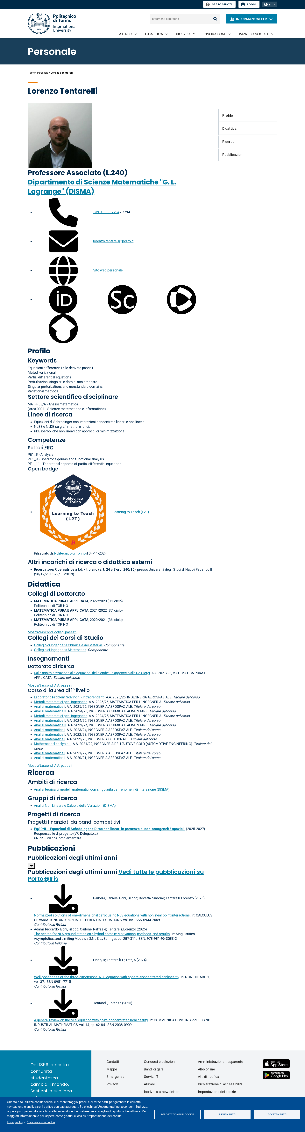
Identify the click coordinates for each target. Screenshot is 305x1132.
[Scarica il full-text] (63, 898)
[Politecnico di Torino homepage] (52, 23)
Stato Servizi (219, 4)
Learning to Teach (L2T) (131, 512)
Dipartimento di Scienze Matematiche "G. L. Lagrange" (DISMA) (102, 186)
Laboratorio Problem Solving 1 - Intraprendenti (69, 697)
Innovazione (215, 34)
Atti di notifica (208, 1077)
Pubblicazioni (51, 848)
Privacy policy (15, 1122)
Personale (42, 72)
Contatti (113, 1062)
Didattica (154, 34)
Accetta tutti (277, 1114)
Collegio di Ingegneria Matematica (60, 650)
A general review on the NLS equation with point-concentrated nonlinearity (91, 1020)
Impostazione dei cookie (177, 1114)
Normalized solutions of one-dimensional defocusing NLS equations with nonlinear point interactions (112, 915)
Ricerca (183, 34)
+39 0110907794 (106, 212)
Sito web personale (108, 270)
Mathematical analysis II (52, 744)
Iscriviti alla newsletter (161, 1092)
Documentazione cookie (41, 1122)
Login (251, 4)
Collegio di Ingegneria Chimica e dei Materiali (68, 645)
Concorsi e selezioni (159, 1062)
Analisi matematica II (50, 711)
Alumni (149, 1084)
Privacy (112, 1084)
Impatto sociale (254, 34)
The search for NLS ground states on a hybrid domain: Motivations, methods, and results (102, 934)
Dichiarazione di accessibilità (220, 1084)
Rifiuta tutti (227, 1114)
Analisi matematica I (49, 706)
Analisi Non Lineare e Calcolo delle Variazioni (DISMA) (75, 805)
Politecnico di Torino (70, 553)
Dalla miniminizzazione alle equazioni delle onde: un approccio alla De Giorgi (92, 673)
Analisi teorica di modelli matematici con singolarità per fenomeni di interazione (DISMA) (101, 789)
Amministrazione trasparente (220, 1062)
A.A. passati (50, 685)
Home (31, 72)
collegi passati (52, 632)
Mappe (112, 1069)
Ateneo (125, 34)
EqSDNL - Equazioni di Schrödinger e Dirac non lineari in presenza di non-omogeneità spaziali (109, 829)
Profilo (39, 351)
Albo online (206, 1069)
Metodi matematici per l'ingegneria (60, 702)
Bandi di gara (153, 1069)
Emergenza (115, 1077)
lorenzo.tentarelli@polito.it (113, 241)
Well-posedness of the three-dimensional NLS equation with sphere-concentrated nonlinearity (106, 977)
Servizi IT (151, 1077)
